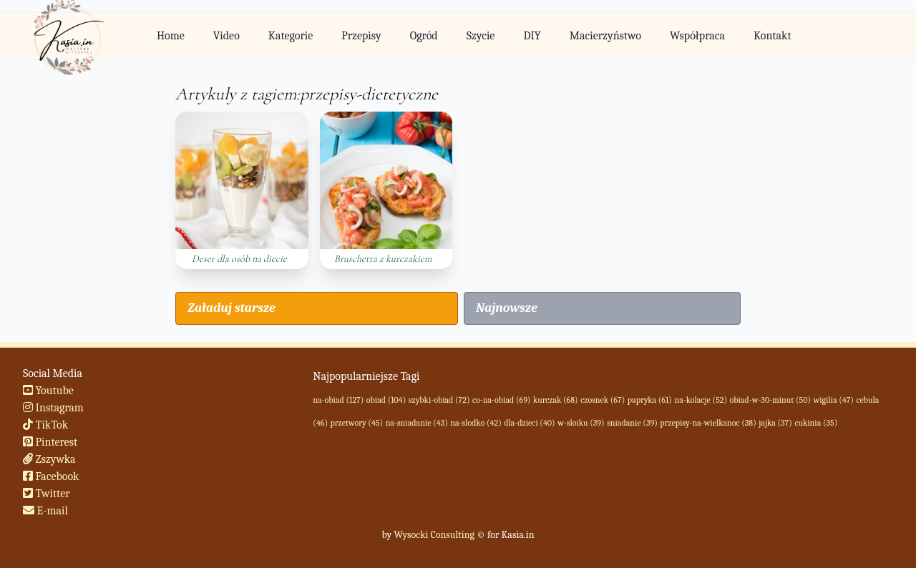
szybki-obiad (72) (439, 400)
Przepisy (361, 35)
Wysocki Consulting (434, 535)
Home (171, 35)
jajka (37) (775, 423)
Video (226, 35)
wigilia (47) (834, 400)
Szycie (481, 35)
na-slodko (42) (475, 423)
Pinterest (50, 442)
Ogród (424, 35)
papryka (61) (650, 400)
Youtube (48, 390)
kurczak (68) (555, 400)
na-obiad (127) (338, 400)
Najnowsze (506, 307)
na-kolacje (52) (700, 400)
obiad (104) (386, 400)
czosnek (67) (602, 400)
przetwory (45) (357, 423)
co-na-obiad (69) (501, 400)
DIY (531, 35)
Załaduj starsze (231, 307)
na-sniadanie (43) (417, 423)
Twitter (46, 493)
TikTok (45, 424)
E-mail (45, 510)
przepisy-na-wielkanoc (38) (708, 423)
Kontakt (772, 35)
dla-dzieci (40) (529, 423)
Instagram (53, 407)
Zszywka (49, 459)
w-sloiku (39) (580, 423)
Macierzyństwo (605, 35)
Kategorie (290, 35)
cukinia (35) (815, 423)
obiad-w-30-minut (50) (770, 400)
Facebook (51, 476)
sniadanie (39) (632, 423)
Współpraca (697, 35)
